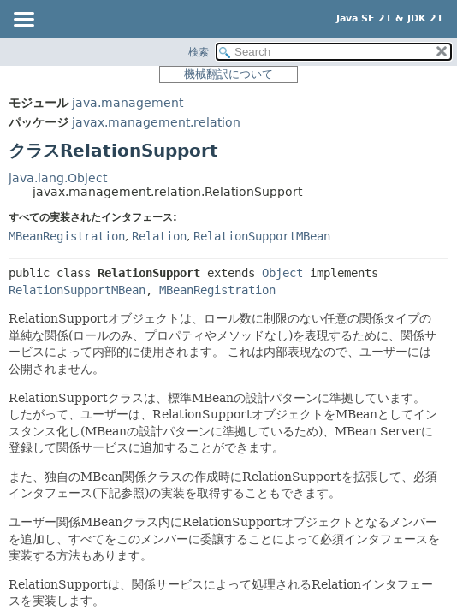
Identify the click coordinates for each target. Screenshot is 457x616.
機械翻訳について (228, 74)
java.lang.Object (58, 178)
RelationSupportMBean (261, 236)
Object (282, 273)
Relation (159, 236)
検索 (198, 52)
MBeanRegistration (67, 236)
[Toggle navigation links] (23, 21)
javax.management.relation (156, 122)
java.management (127, 103)
